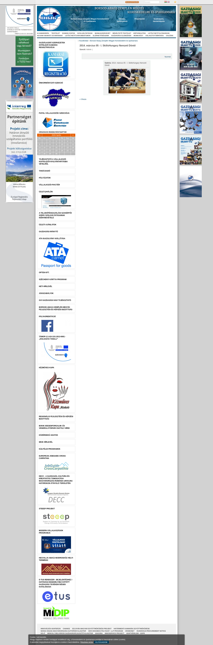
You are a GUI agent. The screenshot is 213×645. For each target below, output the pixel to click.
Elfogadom (102, 642)
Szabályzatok (68, 33)
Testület (55, 33)
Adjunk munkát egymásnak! (50, 35)
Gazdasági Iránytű (48, 232)
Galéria (169, 35)
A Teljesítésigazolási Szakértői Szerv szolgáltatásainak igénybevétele (55, 215)
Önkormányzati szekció (51, 83)
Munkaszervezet (102, 33)
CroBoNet (129, 631)
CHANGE (66, 628)
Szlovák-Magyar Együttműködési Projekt (92, 628)
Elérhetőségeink (101, 35)
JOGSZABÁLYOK (46, 293)
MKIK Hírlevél (46, 442)
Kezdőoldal (83, 41)
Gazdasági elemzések (121, 35)
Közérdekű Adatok (48, 435)
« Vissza (83, 99)
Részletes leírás (86, 642)
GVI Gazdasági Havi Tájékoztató (55, 300)
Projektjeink (140, 19)
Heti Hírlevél (45, 286)
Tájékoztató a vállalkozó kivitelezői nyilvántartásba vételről (53, 161)
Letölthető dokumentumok (78, 35)
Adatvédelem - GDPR (135, 633)
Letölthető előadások (159, 33)
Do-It (43, 633)
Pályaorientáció (47, 316)
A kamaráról (43, 33)
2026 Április (56, 135)
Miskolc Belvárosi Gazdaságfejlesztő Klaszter (70, 633)
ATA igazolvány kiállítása (52, 238)
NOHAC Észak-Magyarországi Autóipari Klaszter (63, 631)
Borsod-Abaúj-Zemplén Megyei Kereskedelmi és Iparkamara (114, 41)
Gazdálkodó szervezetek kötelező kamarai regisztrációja (52, 45)
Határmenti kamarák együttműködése (132, 628)
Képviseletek (139, 33)
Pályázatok (45, 178)
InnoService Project (114, 633)
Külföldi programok (49, 449)
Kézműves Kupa (46, 368)
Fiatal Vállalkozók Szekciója (54, 113)
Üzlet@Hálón (46, 192)
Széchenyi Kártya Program (52, 279)
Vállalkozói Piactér (49, 185)
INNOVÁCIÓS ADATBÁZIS (51, 628)
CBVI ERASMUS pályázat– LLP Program (105, 631)
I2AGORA (99, 633)
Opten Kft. (44, 272)
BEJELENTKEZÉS (132, 2)
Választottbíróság (154, 35)
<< (39, 135)
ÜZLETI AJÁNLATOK (47, 225)
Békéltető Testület (122, 33)
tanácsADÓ (44, 171)
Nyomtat (168, 57)
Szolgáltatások (84, 33)
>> (73, 135)
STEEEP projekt (47, 509)
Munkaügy (138, 35)
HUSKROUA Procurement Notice (151, 631)
